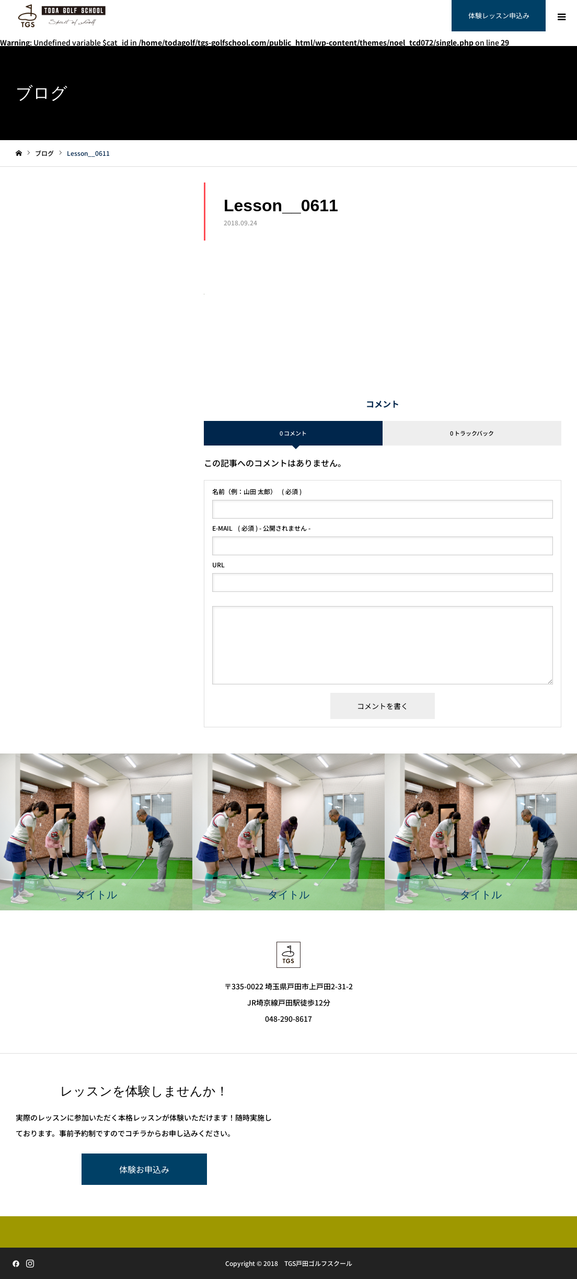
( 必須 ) (257, 491)
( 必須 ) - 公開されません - (261, 528)
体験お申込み (144, 1169)
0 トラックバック (472, 433)
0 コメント (293, 433)
